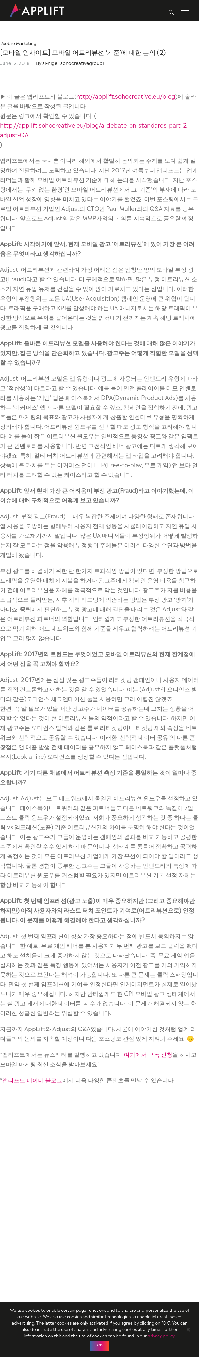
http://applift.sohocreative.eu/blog (125, 95)
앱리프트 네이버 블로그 (32, 1079)
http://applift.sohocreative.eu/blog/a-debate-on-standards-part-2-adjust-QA (94, 129)
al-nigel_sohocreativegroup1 (73, 62)
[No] (187, 1328)
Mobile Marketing (18, 43)
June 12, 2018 (15, 62)
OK (100, 1344)
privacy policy (161, 1335)
